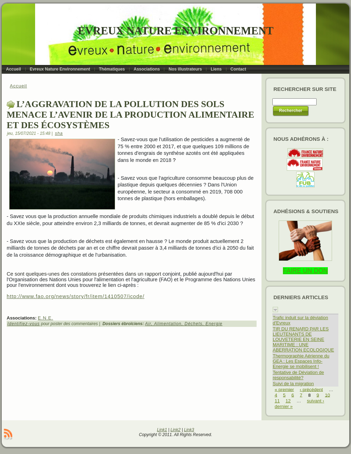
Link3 (189, 429)
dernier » (284, 406)
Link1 (162, 429)
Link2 (176, 429)
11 (277, 400)
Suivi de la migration (293, 383)
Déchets (194, 323)
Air (148, 323)
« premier (284, 389)
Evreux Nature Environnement (175, 31)
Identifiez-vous (23, 323)
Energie (213, 323)
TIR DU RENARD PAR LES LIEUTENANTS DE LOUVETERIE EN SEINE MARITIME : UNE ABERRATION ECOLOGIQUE (303, 339)
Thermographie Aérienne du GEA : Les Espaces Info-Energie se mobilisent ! (301, 361)
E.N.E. (45, 318)
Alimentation (167, 323)
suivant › (315, 400)
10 (327, 394)
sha (59, 133)
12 (288, 400)
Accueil (18, 85)
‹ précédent (311, 389)
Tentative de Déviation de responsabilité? (298, 375)
